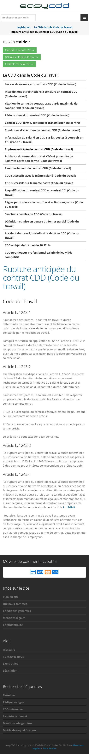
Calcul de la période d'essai (19, 50)
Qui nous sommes (15, 604)
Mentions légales (14, 618)
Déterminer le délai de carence (22, 57)
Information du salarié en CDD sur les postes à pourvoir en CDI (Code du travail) (44, 140)
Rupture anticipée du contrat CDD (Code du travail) (39, 149)
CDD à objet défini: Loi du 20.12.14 (27, 245)
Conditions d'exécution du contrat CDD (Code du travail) (42, 130)
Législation (10, 670)
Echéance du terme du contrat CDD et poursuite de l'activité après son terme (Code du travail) (39, 158)
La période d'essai (15, 716)
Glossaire (9, 649)
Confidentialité (13, 625)
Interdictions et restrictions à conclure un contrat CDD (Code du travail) (41, 94)
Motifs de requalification (19, 730)
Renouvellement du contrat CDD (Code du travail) (38, 168)
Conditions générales (17, 611)
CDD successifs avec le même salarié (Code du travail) (40, 175)
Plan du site (11, 597)
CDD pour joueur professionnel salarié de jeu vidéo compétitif (39, 255)
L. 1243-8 (69, 507)
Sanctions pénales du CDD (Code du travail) (33, 214)
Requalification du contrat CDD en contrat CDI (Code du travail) (42, 192)
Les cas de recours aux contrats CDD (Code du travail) (40, 84)
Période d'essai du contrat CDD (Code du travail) (37, 115)
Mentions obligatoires (17, 723)
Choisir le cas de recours (19, 64)
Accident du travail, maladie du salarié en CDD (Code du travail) (42, 235)
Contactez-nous (13, 656)
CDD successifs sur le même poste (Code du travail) (39, 183)
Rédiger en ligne (13, 702)
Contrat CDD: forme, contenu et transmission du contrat (42, 123)
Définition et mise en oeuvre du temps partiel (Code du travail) (42, 224)
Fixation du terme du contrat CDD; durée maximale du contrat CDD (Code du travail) (41, 106)
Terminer (9, 695)
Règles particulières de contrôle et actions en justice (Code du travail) (44, 204)
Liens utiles (10, 663)
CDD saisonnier (13, 709)
